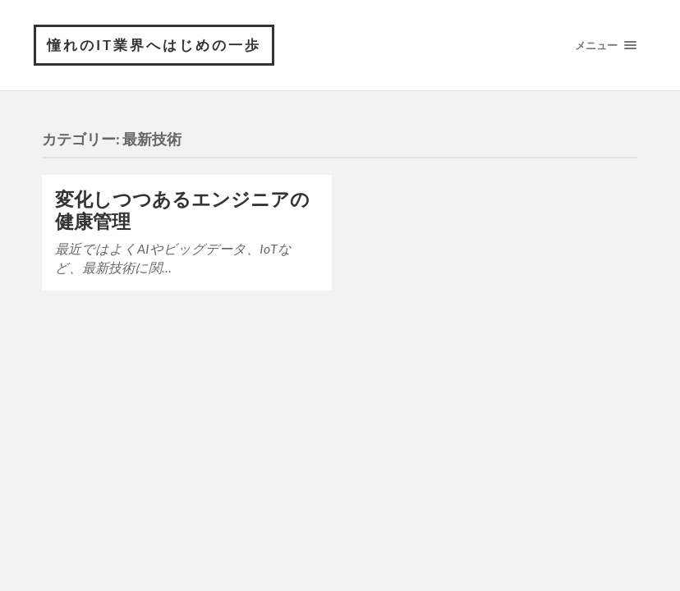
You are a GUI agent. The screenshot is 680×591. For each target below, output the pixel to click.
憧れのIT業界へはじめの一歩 (154, 44)
